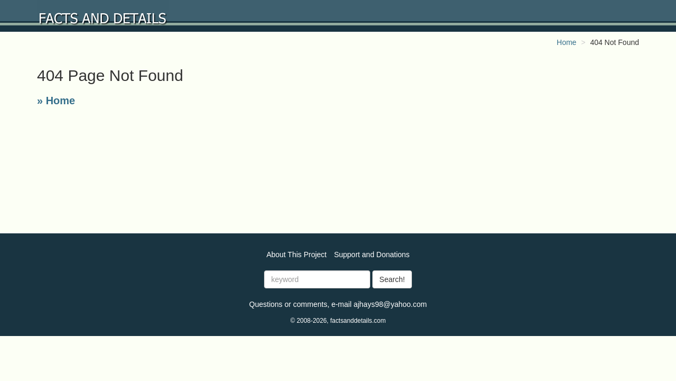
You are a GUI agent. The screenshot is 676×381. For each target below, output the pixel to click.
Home (566, 42)
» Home (56, 100)
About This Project (296, 254)
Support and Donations (371, 254)
